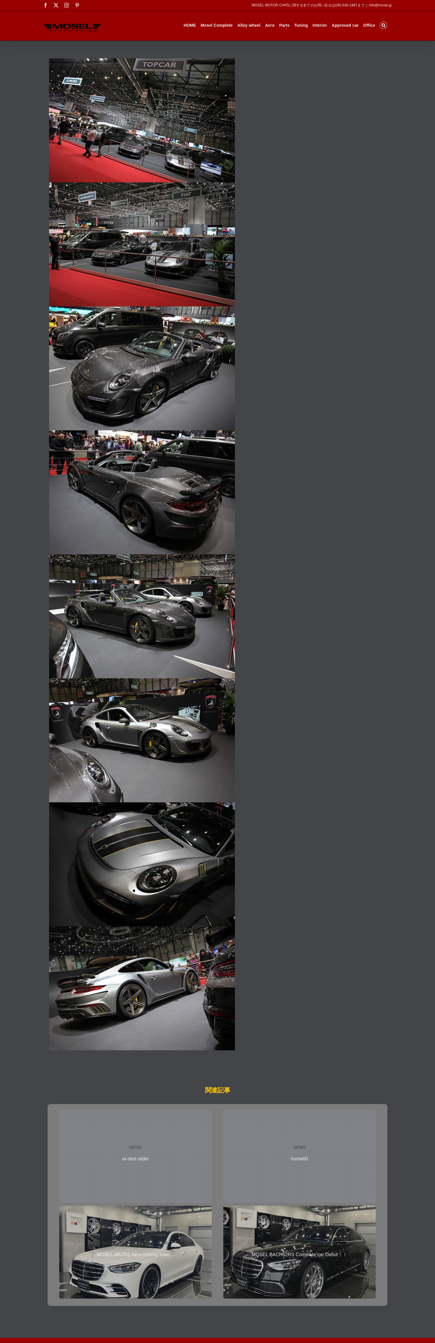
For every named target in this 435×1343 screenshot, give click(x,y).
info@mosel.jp (380, 5)
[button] (383, 25)
